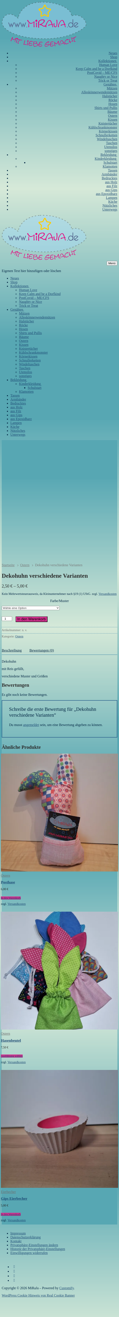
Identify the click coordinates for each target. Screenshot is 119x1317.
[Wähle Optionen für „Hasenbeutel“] (12, 1074)
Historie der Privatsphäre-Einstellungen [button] (37, 1267)
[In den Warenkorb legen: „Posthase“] (11, 915)
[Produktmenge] (7, 636)
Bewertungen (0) (41, 668)
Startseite (8, 583)
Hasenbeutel (11, 1058)
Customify (66, 1306)
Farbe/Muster (59, 619)
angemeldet (31, 742)
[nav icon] (112, 263)
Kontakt (16, 1259)
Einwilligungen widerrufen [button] (29, 1270)
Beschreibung (12, 668)
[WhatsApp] (14, 1298)
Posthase (8, 900)
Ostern (25, 583)
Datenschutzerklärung (25, 1255)
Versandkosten (107, 611)
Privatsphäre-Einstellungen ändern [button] (34, 1263)
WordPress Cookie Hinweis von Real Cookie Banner (38, 1313)
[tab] (12, 668)
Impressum (18, 1251)
